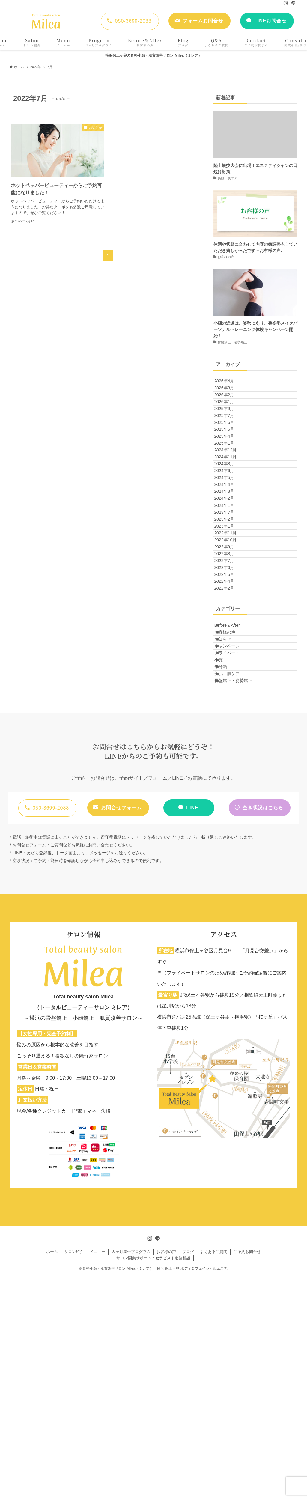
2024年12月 (231, 508)
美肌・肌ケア (233, 887)
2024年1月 (230, 608)
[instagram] (286, 3)
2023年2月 (230, 633)
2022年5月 (230, 732)
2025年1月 (230, 496)
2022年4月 (230, 745)
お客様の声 (231, 812)
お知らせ (229, 825)
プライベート (233, 850)
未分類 (227, 875)
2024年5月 (230, 558)
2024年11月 (231, 521)
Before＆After (233, 800)
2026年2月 (230, 408)
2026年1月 (230, 421)
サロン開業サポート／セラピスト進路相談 (153, 1480)
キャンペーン (233, 837)
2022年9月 (230, 682)
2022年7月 (230, 708)
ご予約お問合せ (247, 1474)
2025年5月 (230, 470)
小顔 (225, 862)
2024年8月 (230, 533)
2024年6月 (230, 545)
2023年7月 (230, 620)
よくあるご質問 (213, 1474)
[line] (293, 3)
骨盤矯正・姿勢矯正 (240, 900)
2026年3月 (230, 396)
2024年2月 (230, 595)
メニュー (97, 1474)
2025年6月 (230, 458)
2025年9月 (230, 433)
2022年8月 (230, 695)
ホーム (52, 1474)
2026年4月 (230, 383)
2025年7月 (230, 446)
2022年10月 (231, 670)
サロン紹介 (74, 1474)
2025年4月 (230, 483)
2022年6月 (230, 720)
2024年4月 (230, 570)
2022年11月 (231, 658)
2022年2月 (230, 757)
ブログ (188, 1474)
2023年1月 (230, 645)
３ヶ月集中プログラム (131, 1474)
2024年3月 (230, 583)
